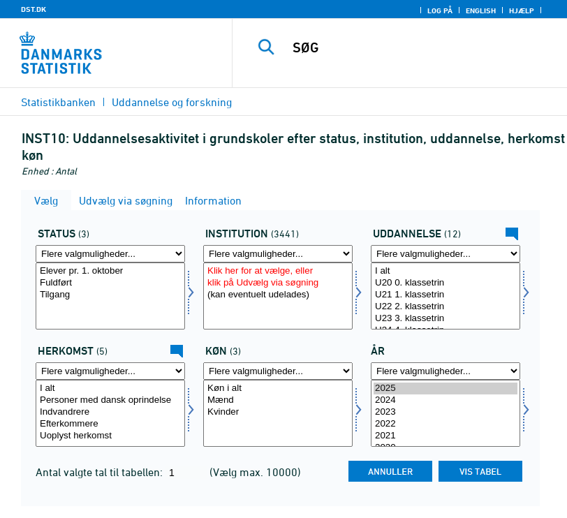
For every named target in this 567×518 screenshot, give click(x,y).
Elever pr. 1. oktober (110, 271)
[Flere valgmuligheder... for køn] (278, 371)
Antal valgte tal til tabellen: (100, 472)
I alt (445, 271)
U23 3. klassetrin (445, 319)
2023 (445, 412)
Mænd (278, 400)
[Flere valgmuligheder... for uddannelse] (445, 253)
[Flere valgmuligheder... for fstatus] (110, 253)
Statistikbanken (58, 102)
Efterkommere (110, 424)
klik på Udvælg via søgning (278, 283)
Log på (439, 10)
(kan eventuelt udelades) (278, 295)
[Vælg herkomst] (110, 413)
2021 (445, 436)
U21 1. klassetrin (445, 295)
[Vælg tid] (445, 413)
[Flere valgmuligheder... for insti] (278, 253)
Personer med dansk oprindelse (110, 400)
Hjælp (521, 10)
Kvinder (278, 412)
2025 (445, 388)
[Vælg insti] (278, 296)
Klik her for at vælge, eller (278, 271)
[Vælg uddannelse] (445, 296)
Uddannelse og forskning (172, 102)
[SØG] (419, 47)
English (481, 10)
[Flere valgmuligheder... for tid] (445, 371)
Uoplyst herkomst (110, 436)
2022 (445, 424)
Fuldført (110, 283)
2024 (445, 400)
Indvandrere (110, 412)
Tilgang (110, 295)
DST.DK (33, 9)
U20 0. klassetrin (445, 283)
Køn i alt (278, 388)
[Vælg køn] (278, 413)
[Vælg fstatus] (110, 296)
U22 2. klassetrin (445, 307)
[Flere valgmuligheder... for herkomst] (110, 371)
